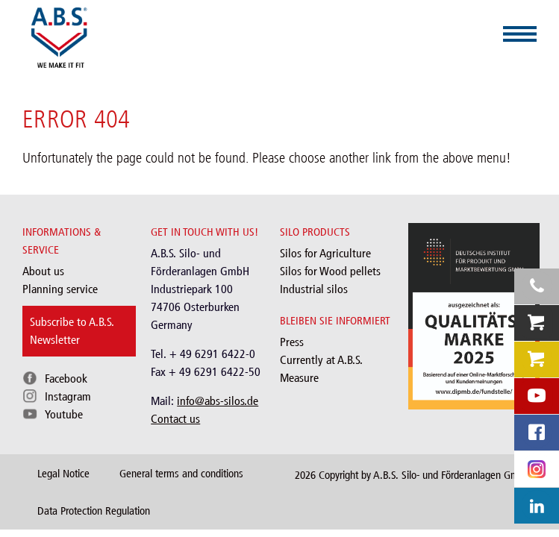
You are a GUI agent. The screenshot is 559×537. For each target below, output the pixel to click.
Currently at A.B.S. (321, 360)
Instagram (68, 396)
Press (292, 342)
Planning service (60, 289)
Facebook (66, 378)
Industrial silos (314, 289)
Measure (299, 378)
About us (43, 271)
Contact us (175, 419)
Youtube (64, 414)
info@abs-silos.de (217, 401)
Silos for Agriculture (325, 253)
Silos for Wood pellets (330, 271)
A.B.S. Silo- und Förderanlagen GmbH (452, 475)
